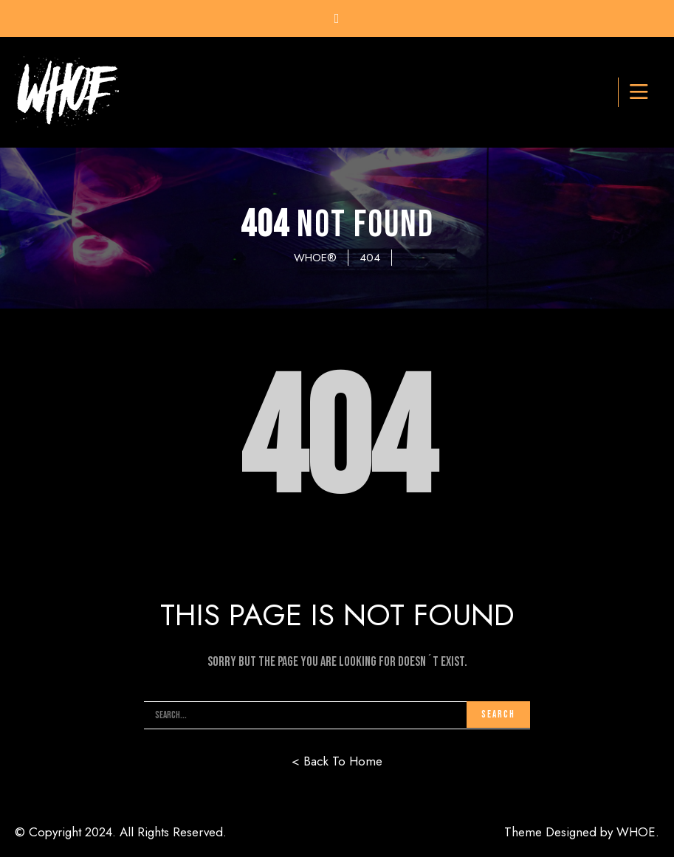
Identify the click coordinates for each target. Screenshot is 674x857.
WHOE (636, 832)
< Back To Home (337, 761)
